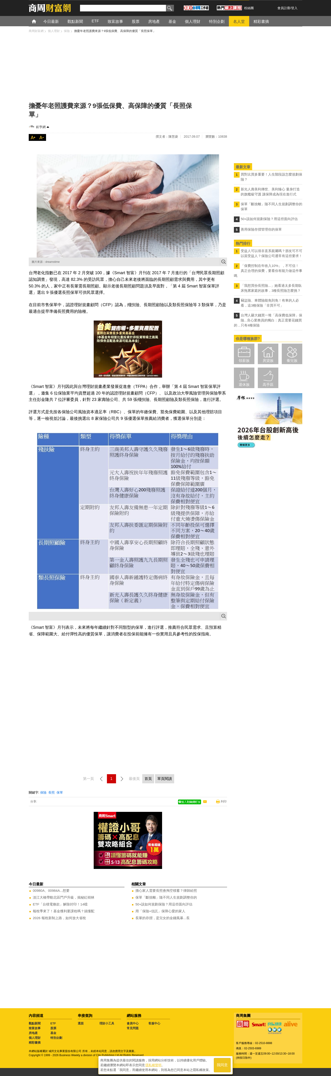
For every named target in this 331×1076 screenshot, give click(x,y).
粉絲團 (249, 8)
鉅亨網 (41, 127)
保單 (60, 792)
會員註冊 (283, 8)
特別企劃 (56, 1037)
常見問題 (133, 1028)
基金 (53, 1033)
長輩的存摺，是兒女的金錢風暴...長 (162, 918)
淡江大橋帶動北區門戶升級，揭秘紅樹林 (63, 897)
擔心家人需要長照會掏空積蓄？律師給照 (166, 890)
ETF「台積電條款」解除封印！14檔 (60, 904)
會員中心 (133, 1023)
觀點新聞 (35, 1023)
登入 (294, 8)
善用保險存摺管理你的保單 (261, 229)
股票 (53, 1028)
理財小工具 (106, 1023)
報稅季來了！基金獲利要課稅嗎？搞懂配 (63, 911)
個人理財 (35, 1037)
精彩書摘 (35, 1042)
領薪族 (244, 361)
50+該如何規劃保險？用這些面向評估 (163, 904)
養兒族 (292, 361)
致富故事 (35, 1028)
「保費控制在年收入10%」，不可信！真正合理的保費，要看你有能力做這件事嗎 (268, 271)
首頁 (38, 21)
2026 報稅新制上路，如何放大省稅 (59, 918)
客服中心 (154, 1023)
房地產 (33, 1033)
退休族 (244, 385)
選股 (81, 1023)
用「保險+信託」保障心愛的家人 (160, 911)
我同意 (222, 1065)
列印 (224, 801)
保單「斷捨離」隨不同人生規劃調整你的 (166, 897)
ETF (53, 1023)
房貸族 (268, 361)
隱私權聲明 (153, 1065)
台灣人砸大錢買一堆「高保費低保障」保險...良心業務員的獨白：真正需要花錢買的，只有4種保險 (268, 320)
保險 (43, 792)
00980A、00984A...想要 (51, 890)
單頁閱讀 (164, 779)
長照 (51, 792)
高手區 (268, 385)
